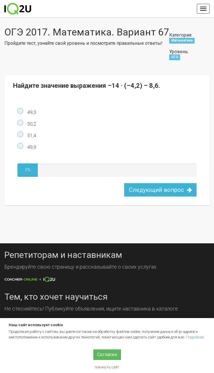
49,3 (31, 112)
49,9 (31, 147)
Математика (181, 41)
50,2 (31, 124)
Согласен (107, 354)
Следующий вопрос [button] (160, 189)
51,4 (31, 135)
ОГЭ (174, 57)
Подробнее (195, 337)
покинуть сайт (107, 367)
